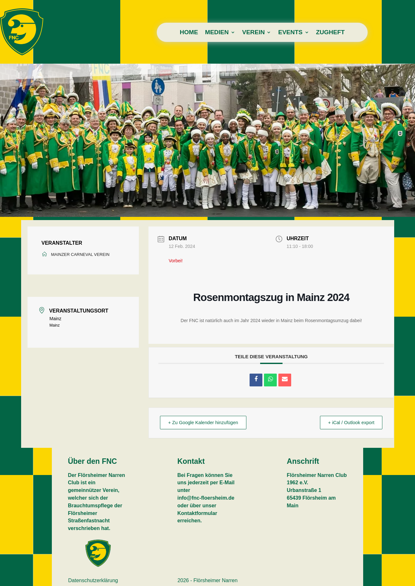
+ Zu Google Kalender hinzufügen (205, 422)
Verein (253, 33)
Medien (217, 33)
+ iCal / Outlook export (349, 422)
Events (290, 33)
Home (189, 33)
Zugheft (330, 33)
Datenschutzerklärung (93, 580)
